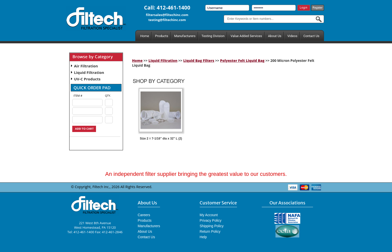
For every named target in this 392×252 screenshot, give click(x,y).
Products (161, 36)
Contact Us (311, 36)
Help (203, 237)
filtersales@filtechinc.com (167, 15)
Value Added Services (246, 36)
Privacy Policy (211, 220)
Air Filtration (86, 65)
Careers (144, 215)
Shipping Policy (212, 226)
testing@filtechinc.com (167, 20)
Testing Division (213, 36)
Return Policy (210, 231)
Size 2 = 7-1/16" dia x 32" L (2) (161, 138)
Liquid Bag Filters (198, 60)
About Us (274, 36)
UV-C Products (87, 78)
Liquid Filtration (89, 72)
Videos (292, 36)
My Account (209, 215)
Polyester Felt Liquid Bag (242, 60)
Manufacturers (185, 36)
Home (144, 36)
